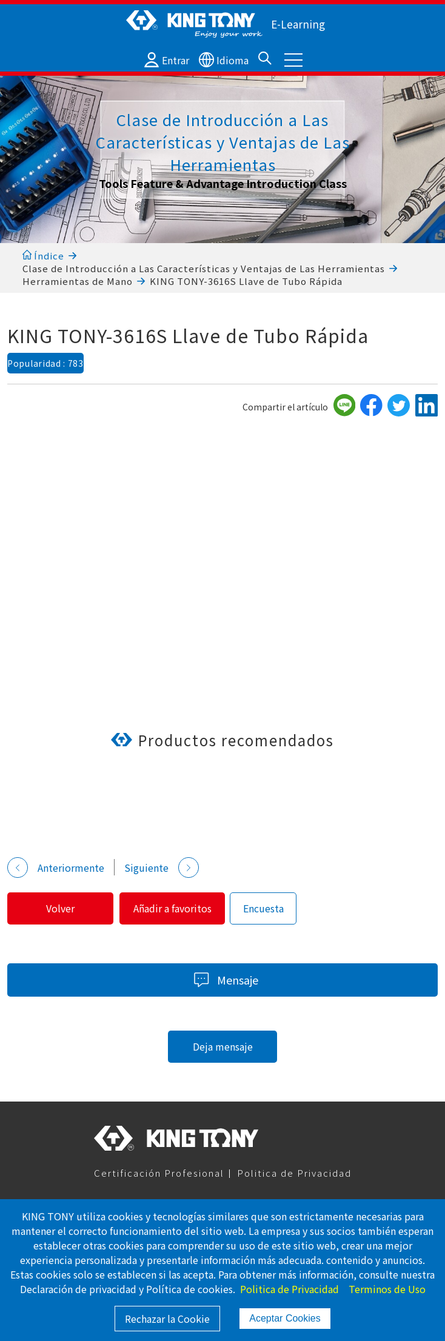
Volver (61, 908)
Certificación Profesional (159, 1172)
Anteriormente (55, 867)
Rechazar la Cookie (167, 1318)
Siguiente (161, 867)
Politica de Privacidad (294, 1172)
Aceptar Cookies (284, 1318)
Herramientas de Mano (77, 281)
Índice (43, 255)
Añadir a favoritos (174, 908)
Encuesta (266, 908)
